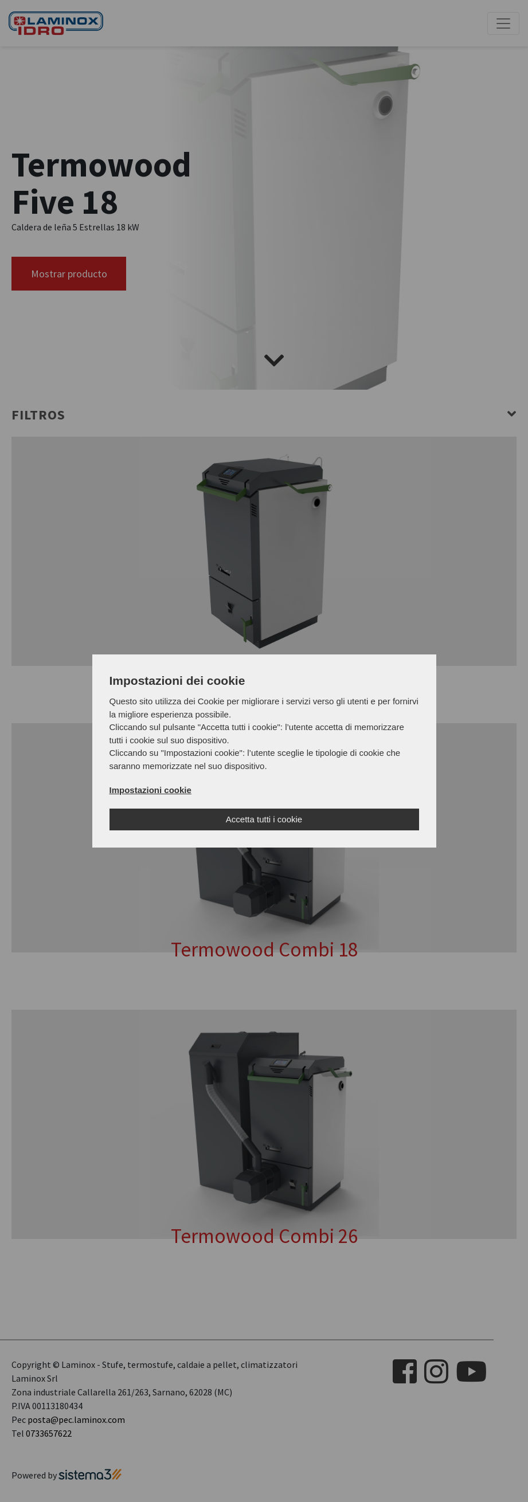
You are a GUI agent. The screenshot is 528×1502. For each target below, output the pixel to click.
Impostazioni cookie (150, 790)
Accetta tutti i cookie (264, 819)
